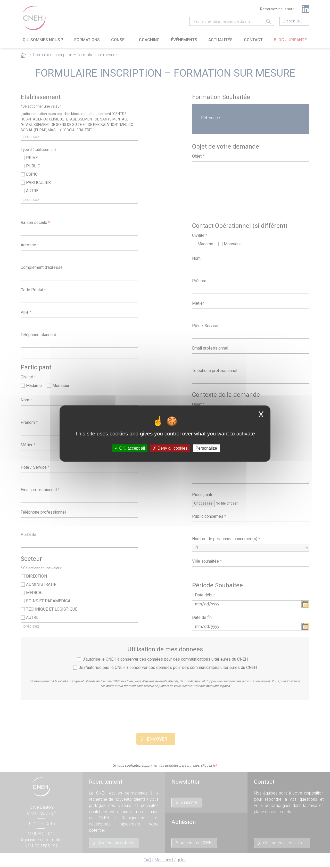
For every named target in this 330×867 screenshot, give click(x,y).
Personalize (206, 448)
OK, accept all (130, 448)
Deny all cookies (170, 448)
